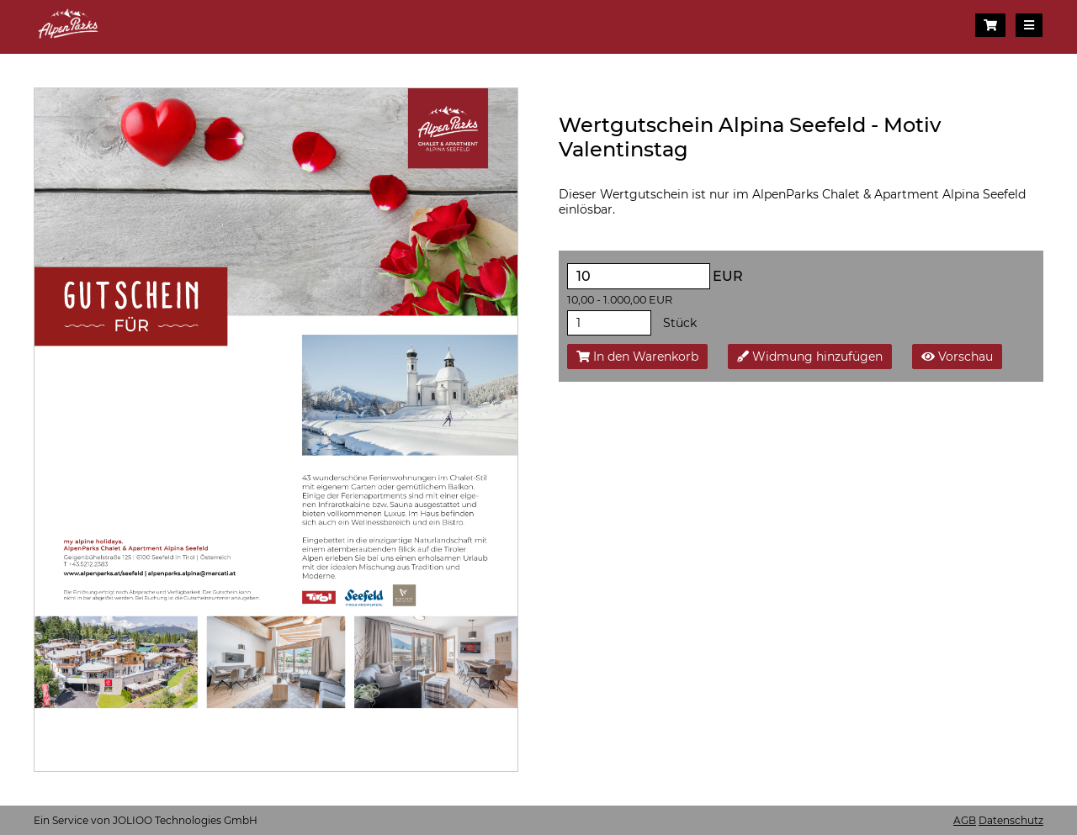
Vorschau (957, 356)
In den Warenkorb (637, 356)
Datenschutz (1011, 820)
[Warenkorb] (990, 25)
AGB (964, 820)
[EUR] (638, 276)
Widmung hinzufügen (810, 356)
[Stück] (609, 323)
